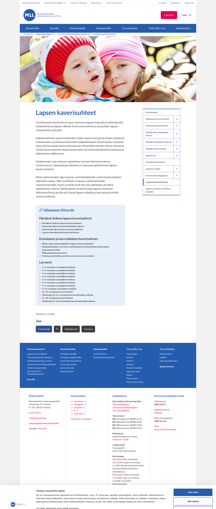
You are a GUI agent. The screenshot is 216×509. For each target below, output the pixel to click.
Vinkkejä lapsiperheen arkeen (39, 361)
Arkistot (129, 361)
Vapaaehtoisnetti (55, 3)
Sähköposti (71, 328)
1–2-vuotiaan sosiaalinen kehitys (58, 267)
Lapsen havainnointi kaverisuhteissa (60, 232)
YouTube (78, 413)
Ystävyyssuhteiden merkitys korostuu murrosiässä (68, 255)
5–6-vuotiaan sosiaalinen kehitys (58, 279)
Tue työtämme (167, 349)
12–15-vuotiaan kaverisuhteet (57, 291)
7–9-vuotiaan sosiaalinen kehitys (58, 285)
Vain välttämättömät (193, 487)
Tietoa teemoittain (68, 364)
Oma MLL (42, 428)
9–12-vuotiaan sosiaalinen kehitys (59, 288)
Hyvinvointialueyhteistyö (104, 357)
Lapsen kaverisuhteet (105, 34)
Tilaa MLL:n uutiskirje (81, 418)
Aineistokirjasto (67, 371)
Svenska (175, 3)
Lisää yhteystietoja (37, 418)
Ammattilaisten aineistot (70, 361)
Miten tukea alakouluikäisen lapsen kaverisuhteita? (68, 243)
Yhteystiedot (114, 3)
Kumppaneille (100, 349)
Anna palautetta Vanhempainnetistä (35, 372)
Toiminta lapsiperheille (36, 368)
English (189, 3)
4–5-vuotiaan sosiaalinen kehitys (58, 276)
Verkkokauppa (31, 3)
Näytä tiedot (147, 503)
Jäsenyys (130, 364)
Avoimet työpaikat (134, 368)
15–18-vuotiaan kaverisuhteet (57, 298)
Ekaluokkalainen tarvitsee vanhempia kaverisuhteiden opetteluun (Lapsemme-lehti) (75, 248)
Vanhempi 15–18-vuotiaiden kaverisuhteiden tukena (68, 301)
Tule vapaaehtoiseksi (169, 361)
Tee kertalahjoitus (120, 404)
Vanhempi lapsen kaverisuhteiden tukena (63, 226)
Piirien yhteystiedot (134, 382)
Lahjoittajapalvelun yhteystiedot (44, 423)
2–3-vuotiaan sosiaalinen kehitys (58, 270)
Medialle (96, 3)
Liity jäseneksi (166, 354)
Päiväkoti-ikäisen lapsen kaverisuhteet (62, 223)
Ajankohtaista (167, 366)
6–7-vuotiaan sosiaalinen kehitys (58, 282)
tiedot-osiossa (124, 496)
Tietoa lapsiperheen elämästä (74, 34)
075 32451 (36, 412)
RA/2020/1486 (119, 459)
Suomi (162, 3)
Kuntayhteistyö (100, 354)
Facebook (44, 328)
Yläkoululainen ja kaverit (54, 252)
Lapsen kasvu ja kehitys (37, 354)
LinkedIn (78, 407)
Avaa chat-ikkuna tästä (165, 429)
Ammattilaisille (67, 349)
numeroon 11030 (120, 439)
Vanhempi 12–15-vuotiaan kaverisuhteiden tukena (67, 295)
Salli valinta (193, 478)
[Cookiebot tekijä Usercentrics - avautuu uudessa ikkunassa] (18, 504)
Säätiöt (129, 375)
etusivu (28, 34)
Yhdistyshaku (78, 3)
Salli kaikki (193, 469)
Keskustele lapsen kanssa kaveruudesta (62, 229)
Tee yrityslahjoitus (121, 410)
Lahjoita (169, 14)
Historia (129, 357)
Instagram (79, 404)
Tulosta (88, 328)
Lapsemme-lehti (133, 371)
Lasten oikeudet (67, 368)
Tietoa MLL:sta (134, 349)
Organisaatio (131, 354)
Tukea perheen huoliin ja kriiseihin (41, 364)
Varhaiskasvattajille (68, 354)
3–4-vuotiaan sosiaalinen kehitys (58, 273)
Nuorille (31, 379)
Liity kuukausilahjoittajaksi (125, 407)
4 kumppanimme (50, 472)
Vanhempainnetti (45, 34)
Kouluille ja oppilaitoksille (70, 357)
